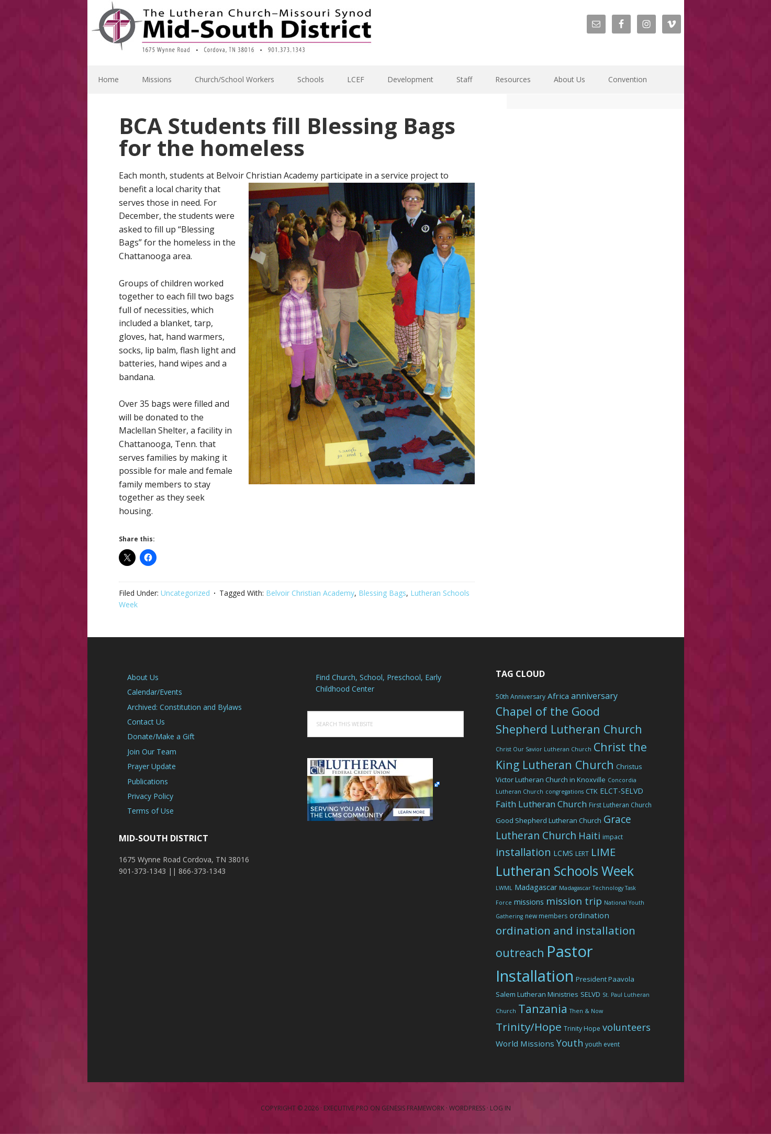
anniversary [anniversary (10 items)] (594, 696)
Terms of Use (150, 811)
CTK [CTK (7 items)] (592, 791)
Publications (147, 781)
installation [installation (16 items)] (523, 852)
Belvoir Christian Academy (310, 593)
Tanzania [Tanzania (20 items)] (542, 1008)
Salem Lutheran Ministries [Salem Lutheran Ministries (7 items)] (537, 994)
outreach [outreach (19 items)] (520, 952)
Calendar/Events (154, 692)
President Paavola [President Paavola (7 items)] (605, 979)
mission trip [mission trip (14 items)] (574, 901)
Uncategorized (185, 593)
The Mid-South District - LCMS (231, 32)
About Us (143, 677)
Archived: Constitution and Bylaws (184, 707)
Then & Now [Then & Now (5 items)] (586, 1011)
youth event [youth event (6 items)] (602, 1044)
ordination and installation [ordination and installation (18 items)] (565, 930)
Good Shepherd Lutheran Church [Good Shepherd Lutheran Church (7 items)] (548, 820)
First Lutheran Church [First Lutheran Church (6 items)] (620, 805)
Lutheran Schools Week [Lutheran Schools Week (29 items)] (565, 871)
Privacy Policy (150, 796)
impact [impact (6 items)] (612, 836)
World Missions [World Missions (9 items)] (525, 1043)
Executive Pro (345, 1108)
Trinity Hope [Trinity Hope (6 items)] (582, 1028)
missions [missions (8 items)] (529, 902)
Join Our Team (151, 752)
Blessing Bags (382, 593)
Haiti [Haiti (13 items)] (589, 835)
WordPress (467, 1108)
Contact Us (146, 722)
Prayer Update (151, 766)
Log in (500, 1108)
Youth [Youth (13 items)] (569, 1043)
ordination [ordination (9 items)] (589, 915)
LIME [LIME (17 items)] (603, 851)
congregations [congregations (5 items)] (564, 791)
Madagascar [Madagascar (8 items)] (536, 887)
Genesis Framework (413, 1108)
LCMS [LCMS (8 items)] (563, 853)
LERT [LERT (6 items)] (582, 853)
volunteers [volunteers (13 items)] (626, 1027)
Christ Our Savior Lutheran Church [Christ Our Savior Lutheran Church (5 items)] (543, 749)
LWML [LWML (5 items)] (504, 888)
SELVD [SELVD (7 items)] (590, 994)
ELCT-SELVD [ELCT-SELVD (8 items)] (621, 791)
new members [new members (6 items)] (546, 915)
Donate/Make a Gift (161, 736)
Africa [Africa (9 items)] (558, 696)
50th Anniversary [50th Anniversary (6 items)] (520, 696)
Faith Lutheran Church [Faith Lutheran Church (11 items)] (541, 804)
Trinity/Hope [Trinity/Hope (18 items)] (529, 1026)
